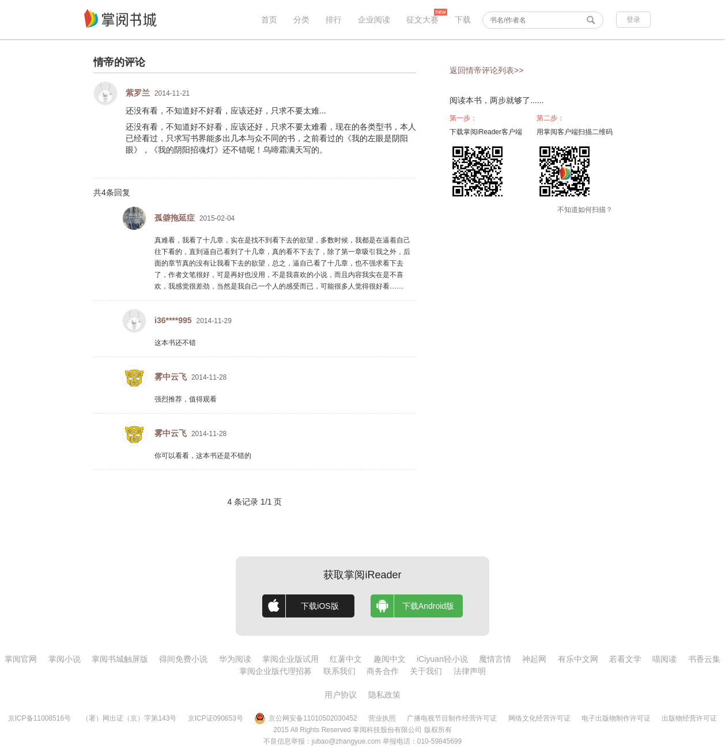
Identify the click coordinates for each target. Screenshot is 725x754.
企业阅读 (374, 19)
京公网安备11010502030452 (305, 718)
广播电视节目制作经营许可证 (452, 718)
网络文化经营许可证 (539, 718)
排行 (334, 19)
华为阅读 (235, 659)
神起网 (534, 659)
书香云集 (704, 659)
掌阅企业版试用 (290, 659)
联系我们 (339, 671)
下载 (463, 19)
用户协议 (340, 694)
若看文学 (625, 659)
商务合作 (383, 671)
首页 (269, 19)
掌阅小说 (64, 659)
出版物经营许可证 (689, 718)
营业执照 (382, 718)
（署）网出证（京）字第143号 (129, 718)
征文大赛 (422, 19)
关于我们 (426, 671)
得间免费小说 (183, 659)
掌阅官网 (21, 659)
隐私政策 (384, 694)
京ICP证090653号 (215, 718)
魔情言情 (495, 659)
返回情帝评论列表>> (486, 70)
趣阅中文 (389, 659)
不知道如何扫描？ (585, 210)
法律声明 (470, 671)
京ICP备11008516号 (39, 718)
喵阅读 (664, 659)
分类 (301, 19)
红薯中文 (346, 659)
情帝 (103, 62)
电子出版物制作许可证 (616, 718)
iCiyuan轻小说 (442, 659)
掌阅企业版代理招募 (275, 671)
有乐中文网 (578, 659)
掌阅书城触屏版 (120, 659)
